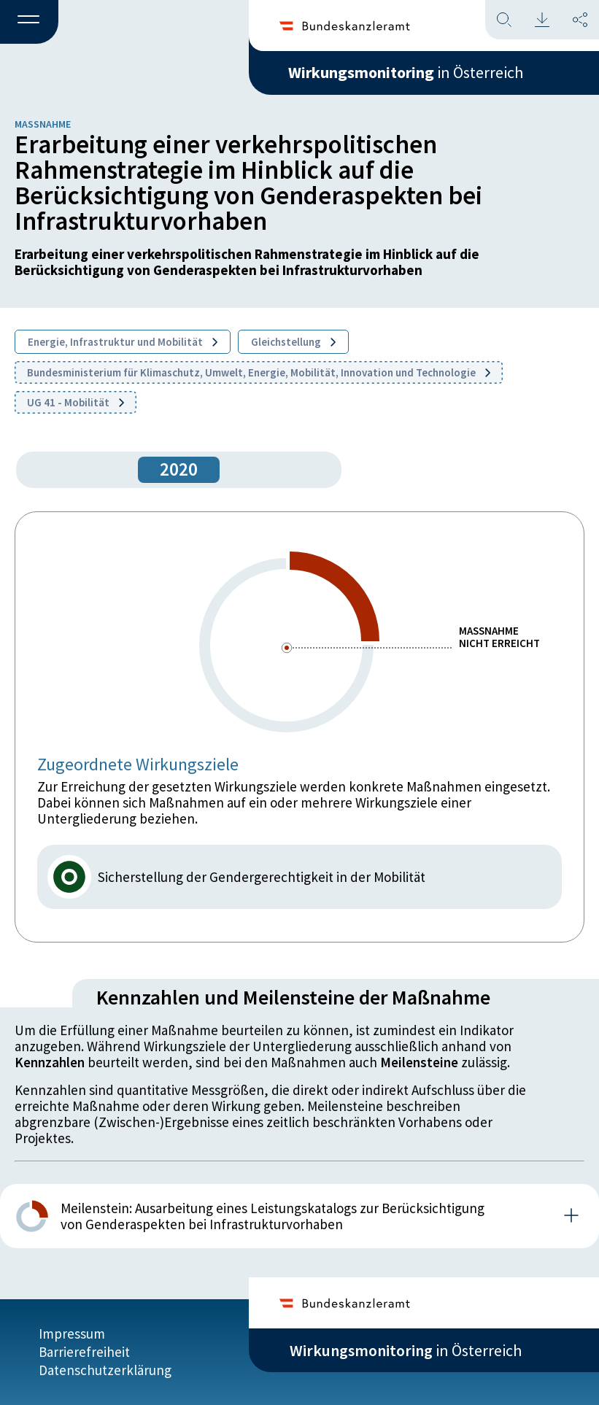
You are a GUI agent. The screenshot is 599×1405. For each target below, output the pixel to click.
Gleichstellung (293, 342)
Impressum (72, 1333)
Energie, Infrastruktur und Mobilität (122, 342)
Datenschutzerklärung (105, 1370)
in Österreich (405, 72)
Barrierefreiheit (84, 1352)
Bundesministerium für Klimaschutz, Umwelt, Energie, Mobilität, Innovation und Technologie (258, 372)
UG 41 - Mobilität (75, 402)
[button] (29, 22)
